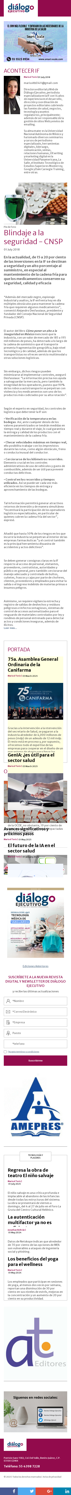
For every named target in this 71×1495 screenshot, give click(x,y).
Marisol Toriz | (15, 1181)
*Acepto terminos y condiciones (23, 1051)
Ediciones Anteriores (35, 966)
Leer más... (10, 628)
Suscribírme (35, 1060)
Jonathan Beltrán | (17, 1230)
